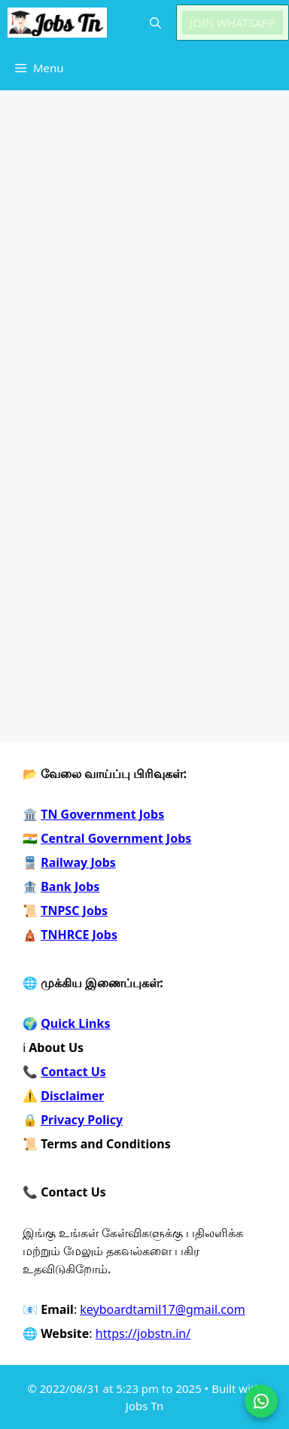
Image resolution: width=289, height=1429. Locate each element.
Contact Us (73, 1071)
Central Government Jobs (116, 838)
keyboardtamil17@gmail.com (162, 1309)
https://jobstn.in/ (143, 1333)
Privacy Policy (82, 1119)
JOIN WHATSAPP (232, 22)
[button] (155, 22)
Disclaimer (72, 1095)
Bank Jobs (70, 886)
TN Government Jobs (102, 814)
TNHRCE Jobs (79, 934)
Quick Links (75, 1023)
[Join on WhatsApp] (261, 1401)
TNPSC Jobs (74, 910)
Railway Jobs (78, 862)
